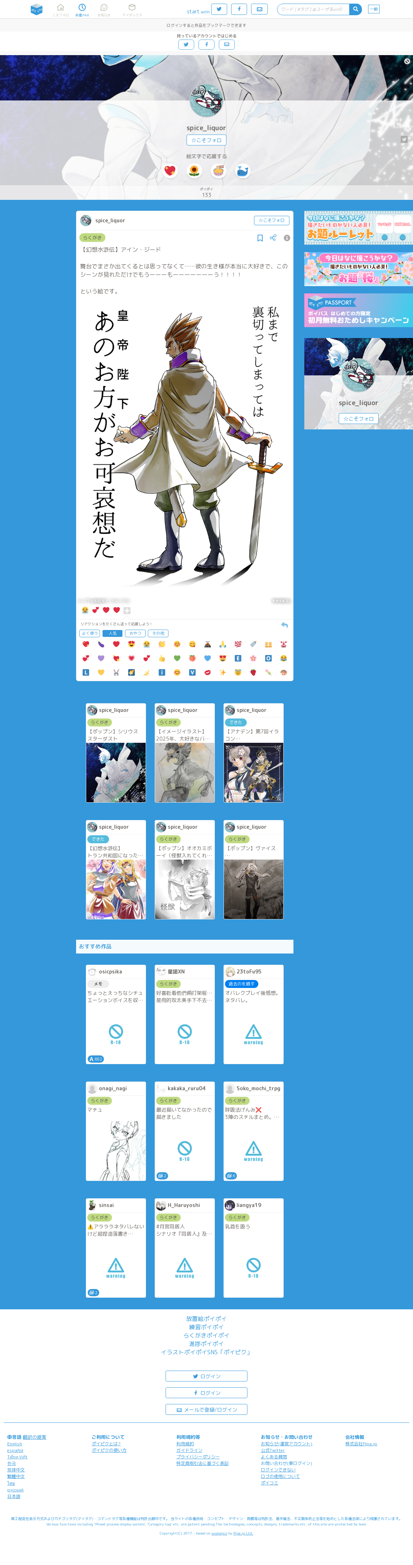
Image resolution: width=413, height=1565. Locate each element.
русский (15, 1490)
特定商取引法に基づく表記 (202, 1463)
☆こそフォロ (206, 140)
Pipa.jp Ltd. (243, 1533)
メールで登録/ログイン (206, 1409)
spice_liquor (206, 127)
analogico (219, 1533)
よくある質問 (274, 1457)
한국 (11, 1463)
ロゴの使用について (280, 1476)
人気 (113, 633)
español (15, 1450)
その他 (158, 633)
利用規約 (185, 1444)
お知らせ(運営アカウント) (286, 1444)
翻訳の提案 (34, 1437)
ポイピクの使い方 (109, 1450)
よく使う (90, 633)
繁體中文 (16, 1476)
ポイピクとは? (106, 1444)
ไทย (11, 1483)
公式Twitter (273, 1450)
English (14, 1444)
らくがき (92, 237)
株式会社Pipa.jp (361, 1444)
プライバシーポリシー (198, 1457)
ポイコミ (269, 1483)
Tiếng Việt (17, 1457)
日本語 (13, 1496)
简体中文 (16, 1470)
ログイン (206, 1375)
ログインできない (278, 1470)
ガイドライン (189, 1450)
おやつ (135, 633)
